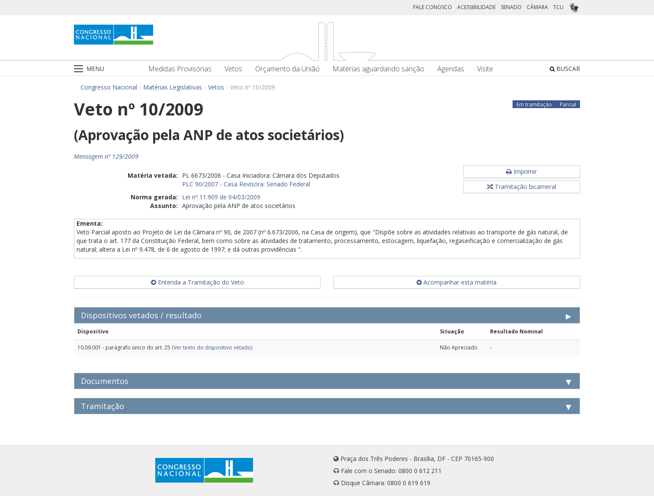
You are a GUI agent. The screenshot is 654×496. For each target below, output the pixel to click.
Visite (485, 69)
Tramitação (102, 406)
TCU (558, 7)
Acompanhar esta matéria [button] (457, 282)
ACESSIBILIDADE (476, 7)
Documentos (104, 381)
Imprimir (521, 171)
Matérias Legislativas (172, 87)
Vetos (233, 69)
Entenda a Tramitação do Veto (197, 282)
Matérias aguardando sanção (378, 69)
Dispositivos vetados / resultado (141, 315)
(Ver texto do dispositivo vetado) (212, 347)
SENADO (511, 7)
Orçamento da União (287, 69)
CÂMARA (537, 7)
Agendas (450, 69)
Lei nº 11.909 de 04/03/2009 (221, 197)
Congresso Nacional (108, 87)
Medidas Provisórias (180, 69)
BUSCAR (565, 68)
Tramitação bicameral (521, 186)
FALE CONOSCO (432, 7)
